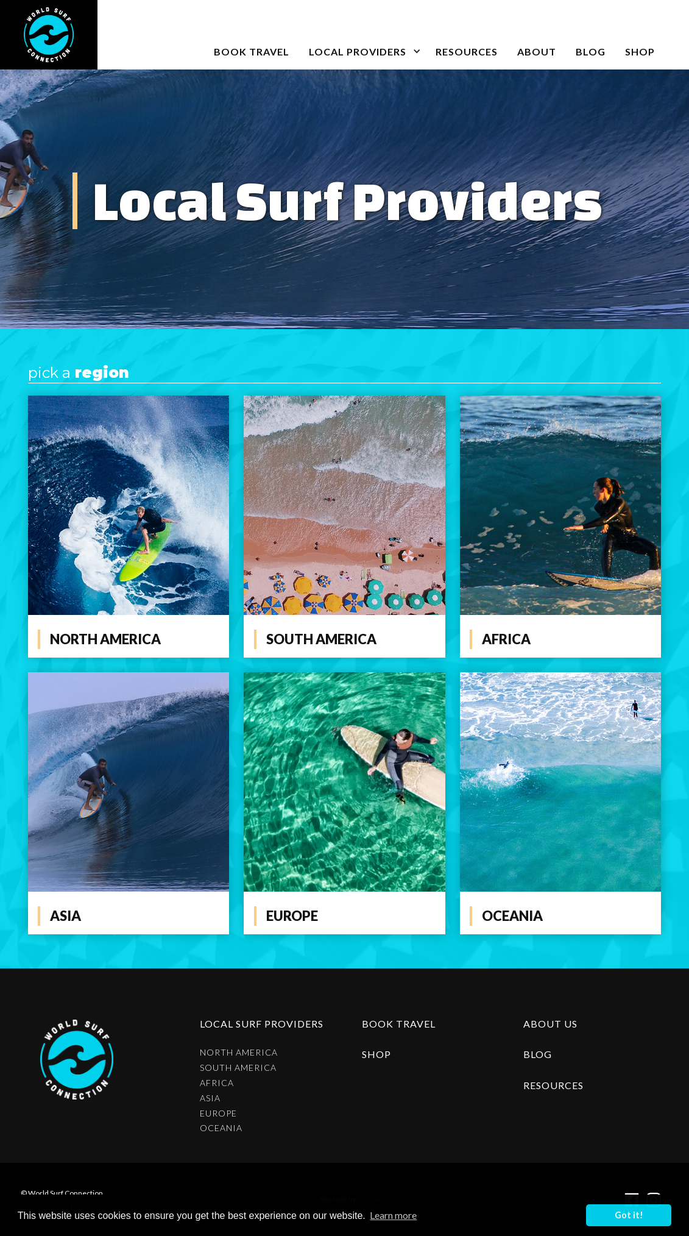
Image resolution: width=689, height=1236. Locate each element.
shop (376, 1054)
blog (591, 51)
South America (238, 1068)
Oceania (221, 1128)
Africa (217, 1083)
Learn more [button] (393, 1215)
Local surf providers (261, 1023)
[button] (362, 34)
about (536, 51)
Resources (467, 51)
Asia (210, 1098)
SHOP (640, 51)
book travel (251, 51)
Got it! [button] (629, 1215)
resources (553, 1085)
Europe (218, 1113)
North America (239, 1052)
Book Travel (399, 1023)
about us (550, 1023)
